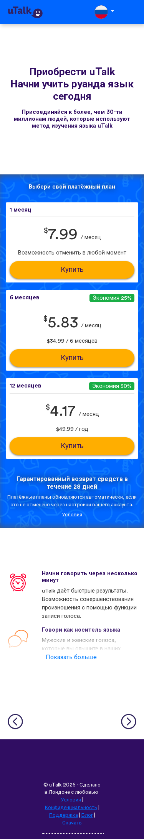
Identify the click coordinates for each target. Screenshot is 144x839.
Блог (87, 815)
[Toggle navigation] (133, 12)
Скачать (72, 823)
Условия (72, 514)
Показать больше (71, 657)
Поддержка (63, 815)
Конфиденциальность (71, 807)
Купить (72, 269)
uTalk (55, 785)
